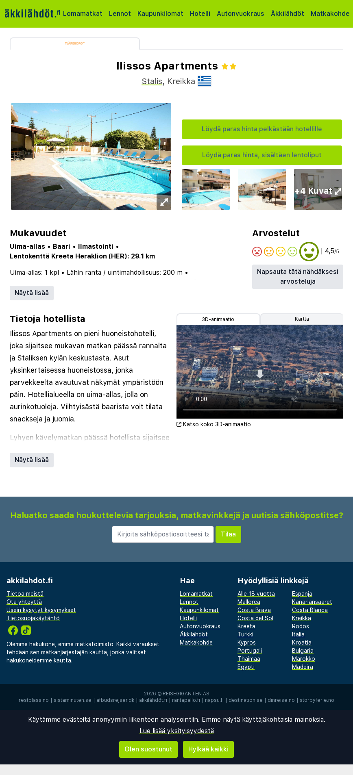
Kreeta (246, 626)
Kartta (302, 319)
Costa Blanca (310, 610)
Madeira (302, 667)
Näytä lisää (32, 293)
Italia (298, 634)
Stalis (152, 81)
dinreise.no (281, 700)
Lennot (120, 13)
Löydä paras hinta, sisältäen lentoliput (262, 155)
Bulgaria (303, 650)
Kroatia (302, 642)
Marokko (303, 659)
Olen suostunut (148, 749)
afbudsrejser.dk (115, 700)
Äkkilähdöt (287, 13)
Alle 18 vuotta (256, 593)
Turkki (245, 634)
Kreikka (301, 618)
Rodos (300, 626)
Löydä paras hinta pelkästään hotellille (262, 129)
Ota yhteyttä (24, 602)
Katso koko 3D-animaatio (213, 424)
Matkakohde (330, 13)
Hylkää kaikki (208, 749)
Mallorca (249, 602)
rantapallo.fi (186, 700)
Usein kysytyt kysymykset (41, 610)
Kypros (247, 642)
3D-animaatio (218, 319)
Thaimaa (249, 659)
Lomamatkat (82, 13)
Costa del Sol (255, 618)
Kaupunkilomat (160, 13)
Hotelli (200, 13)
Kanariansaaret (312, 602)
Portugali (250, 650)
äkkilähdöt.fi (153, 700)
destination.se (246, 700)
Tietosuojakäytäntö (33, 618)
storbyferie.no (317, 700)
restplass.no (34, 700)
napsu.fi (214, 700)
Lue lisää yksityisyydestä (176, 731)
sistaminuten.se (73, 700)
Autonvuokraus (240, 13)
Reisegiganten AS (186, 694)
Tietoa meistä (25, 593)
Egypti (246, 667)
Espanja (302, 593)
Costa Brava (254, 610)
